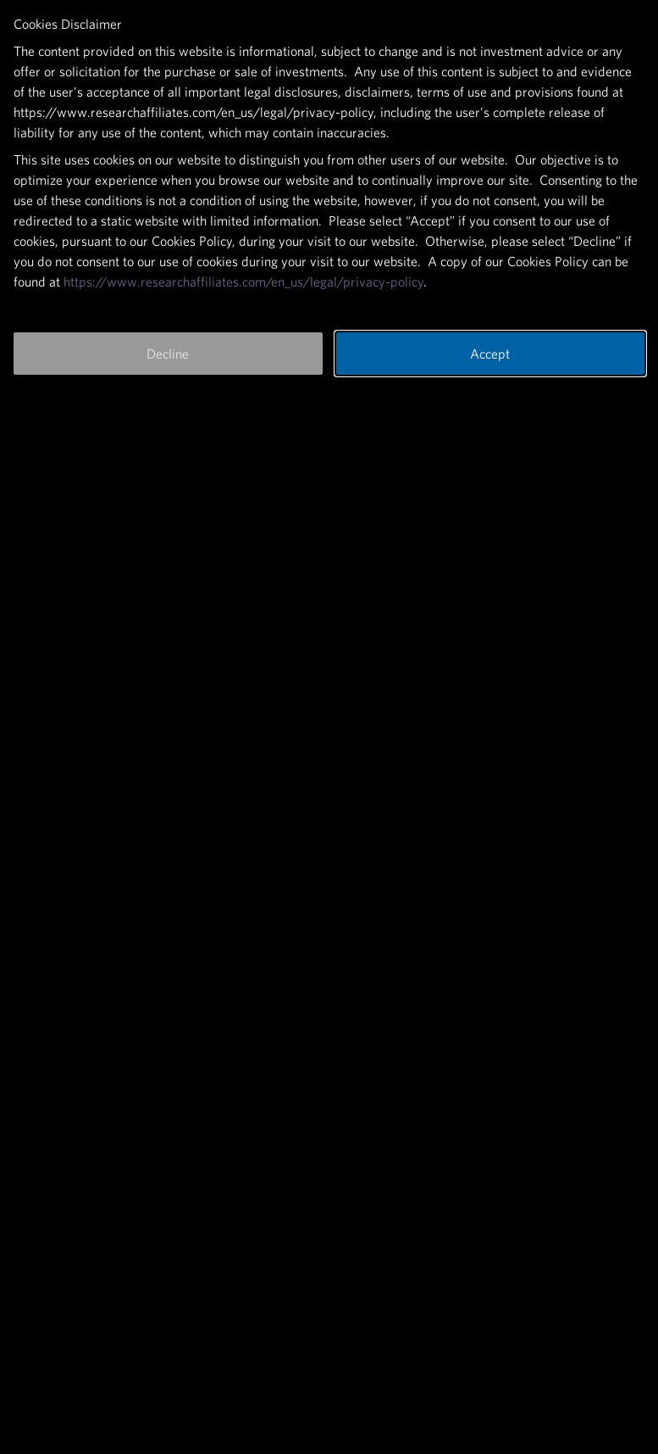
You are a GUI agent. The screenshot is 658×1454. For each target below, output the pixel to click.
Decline (168, 353)
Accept (490, 353)
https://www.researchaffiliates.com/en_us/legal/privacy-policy (243, 281)
